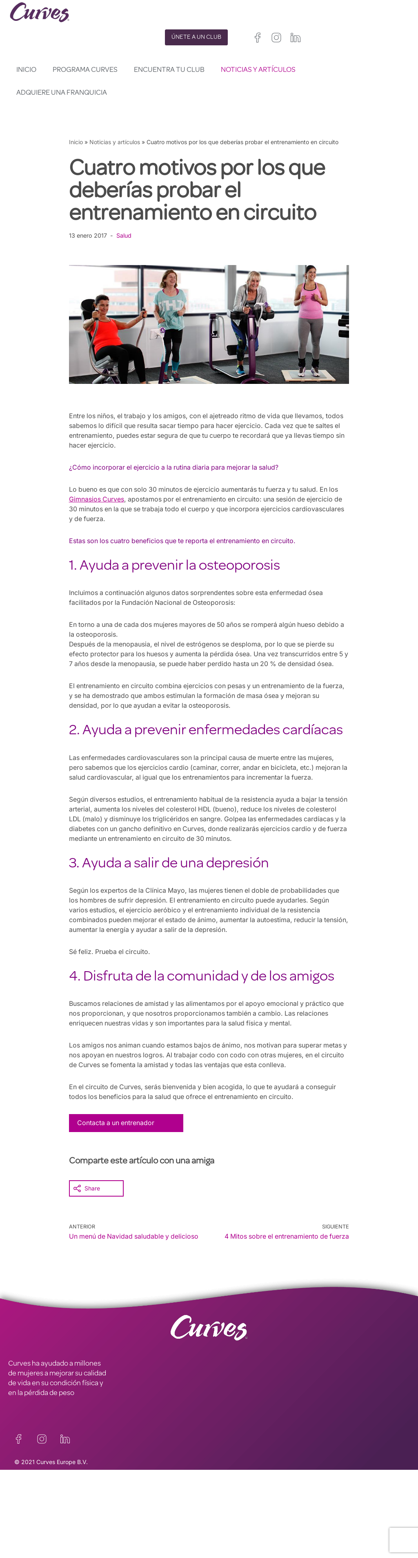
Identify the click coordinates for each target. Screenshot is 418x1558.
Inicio (26, 70)
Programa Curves (85, 70)
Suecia (282, 1530)
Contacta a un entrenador (116, 1123)
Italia (240, 1530)
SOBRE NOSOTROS (37, 1515)
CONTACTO (26, 1496)
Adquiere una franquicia (61, 93)
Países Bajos (225, 1540)
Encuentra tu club (169, 70)
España (218, 1530)
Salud (124, 235)
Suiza (260, 1530)
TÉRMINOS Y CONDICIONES (152, 1506)
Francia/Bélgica (229, 1521)
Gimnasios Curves (97, 499)
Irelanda (257, 1511)
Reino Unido (224, 1511)
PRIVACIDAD (128, 1496)
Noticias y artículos (258, 70)
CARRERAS (25, 1506)
